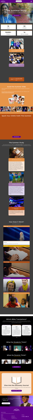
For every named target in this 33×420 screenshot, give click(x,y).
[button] (16, 337)
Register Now (18, 1)
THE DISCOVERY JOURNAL (16, 405)
